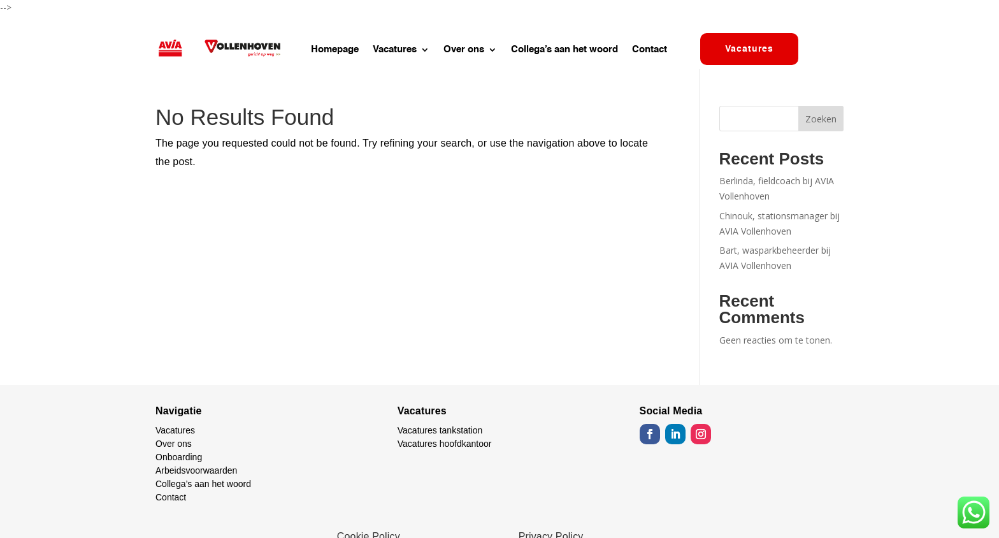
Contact (649, 49)
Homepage (335, 49)
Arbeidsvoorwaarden (196, 470)
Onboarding (178, 457)
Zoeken (821, 119)
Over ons (463, 49)
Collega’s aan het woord (564, 49)
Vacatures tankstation (440, 430)
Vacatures (395, 49)
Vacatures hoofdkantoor (445, 444)
